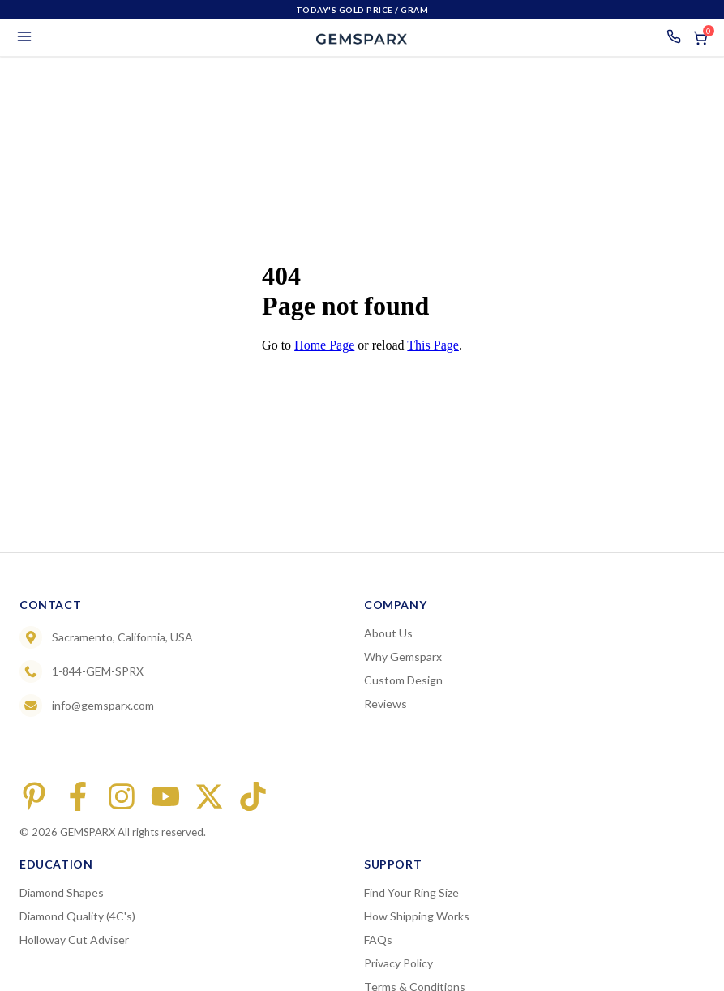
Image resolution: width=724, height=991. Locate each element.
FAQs (378, 939)
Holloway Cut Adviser (74, 939)
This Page (433, 345)
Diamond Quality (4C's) (77, 916)
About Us (388, 633)
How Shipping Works (416, 916)
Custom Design (403, 680)
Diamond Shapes (61, 892)
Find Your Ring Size (411, 892)
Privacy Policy (398, 963)
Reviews (385, 703)
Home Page (324, 345)
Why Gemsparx (403, 656)
